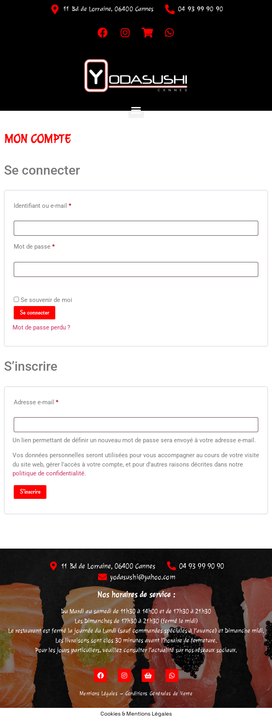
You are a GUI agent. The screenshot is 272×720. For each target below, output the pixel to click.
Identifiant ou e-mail (57, 204)
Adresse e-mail (51, 401)
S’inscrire (30, 491)
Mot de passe (49, 245)
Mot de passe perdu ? (41, 327)
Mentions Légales (98, 693)
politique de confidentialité (48, 473)
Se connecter (34, 312)
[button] (136, 110)
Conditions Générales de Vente (159, 693)
